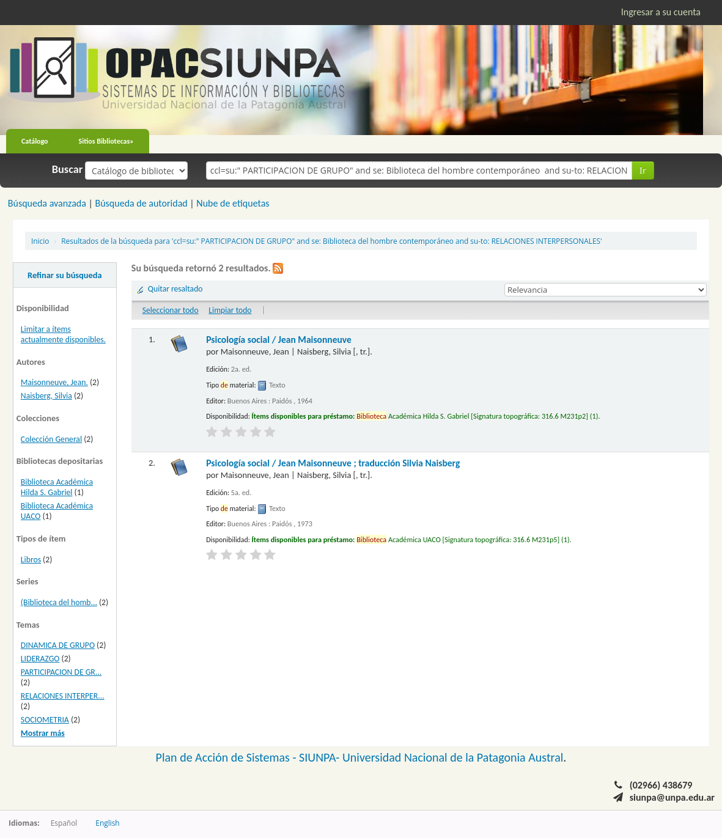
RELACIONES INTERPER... (63, 696)
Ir (642, 170)
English (107, 823)
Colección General (51, 439)
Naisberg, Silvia (46, 396)
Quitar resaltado (175, 289)
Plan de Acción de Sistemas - (228, 757)
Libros (31, 559)
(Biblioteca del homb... (59, 602)
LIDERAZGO (40, 658)
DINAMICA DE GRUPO (58, 645)
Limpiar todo (229, 310)
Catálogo (34, 141)
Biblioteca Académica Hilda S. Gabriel (57, 487)
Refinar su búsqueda (65, 275)
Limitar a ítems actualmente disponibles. (63, 334)
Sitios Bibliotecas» (106, 141)
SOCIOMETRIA (45, 720)
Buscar (67, 169)
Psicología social (279, 339)
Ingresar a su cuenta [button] (661, 12)
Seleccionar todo (170, 310)
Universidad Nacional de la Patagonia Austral (452, 757)
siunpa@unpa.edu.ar (672, 797)
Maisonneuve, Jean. (54, 382)
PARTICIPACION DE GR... (61, 672)
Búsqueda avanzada (47, 203)
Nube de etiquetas (232, 203)
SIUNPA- (320, 757)
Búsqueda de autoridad (141, 203)
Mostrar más (43, 733)
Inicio (40, 241)
